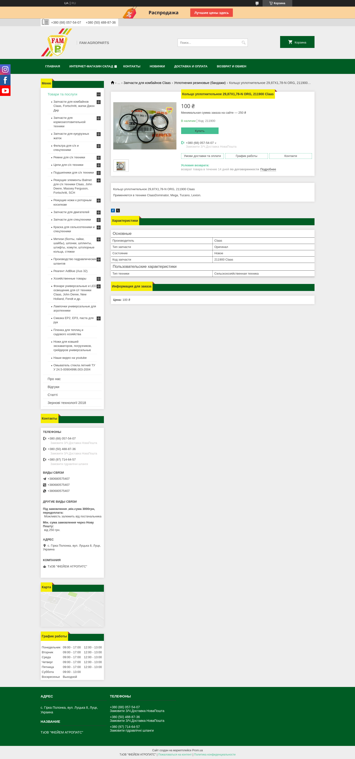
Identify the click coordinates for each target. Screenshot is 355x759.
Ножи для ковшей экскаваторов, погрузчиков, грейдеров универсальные (73, 346)
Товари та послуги (62, 94)
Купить (200, 131)
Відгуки (53, 387)
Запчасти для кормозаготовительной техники (70, 122)
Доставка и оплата (191, 66)
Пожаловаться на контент (175, 754)
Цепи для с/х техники (68, 165)
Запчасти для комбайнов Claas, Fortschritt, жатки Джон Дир (74, 106)
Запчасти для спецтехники (72, 219)
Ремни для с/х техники (69, 157)
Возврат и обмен (231, 66)
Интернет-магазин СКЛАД (91, 66)
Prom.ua (197, 750)
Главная (52, 66)
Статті (53, 395)
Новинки (157, 66)
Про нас (54, 379)
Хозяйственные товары (70, 278)
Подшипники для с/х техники (74, 172)
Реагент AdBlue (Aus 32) (71, 271)
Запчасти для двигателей (71, 212)
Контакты (131, 66)
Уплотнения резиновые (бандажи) (200, 83)
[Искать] (244, 43)
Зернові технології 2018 (67, 403)
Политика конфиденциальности (214, 754)
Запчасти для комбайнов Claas (147, 83)
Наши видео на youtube (70, 358)
